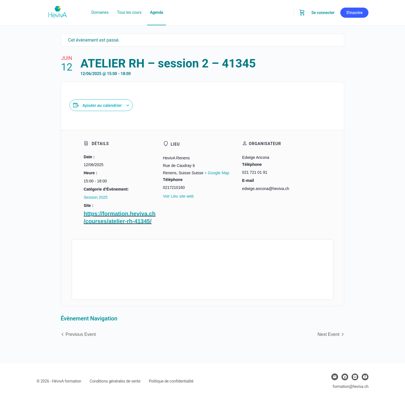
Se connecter (323, 12)
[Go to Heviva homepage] (58, 12)
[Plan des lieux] (202, 269)
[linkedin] (355, 377)
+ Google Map (216, 173)
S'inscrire (354, 12)
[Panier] (302, 12)
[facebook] (344, 377)
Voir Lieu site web (178, 196)
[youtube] (365, 377)
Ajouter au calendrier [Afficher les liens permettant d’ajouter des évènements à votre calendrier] (102, 105)
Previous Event (81, 334)
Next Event (328, 334)
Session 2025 (95, 197)
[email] (334, 377)
